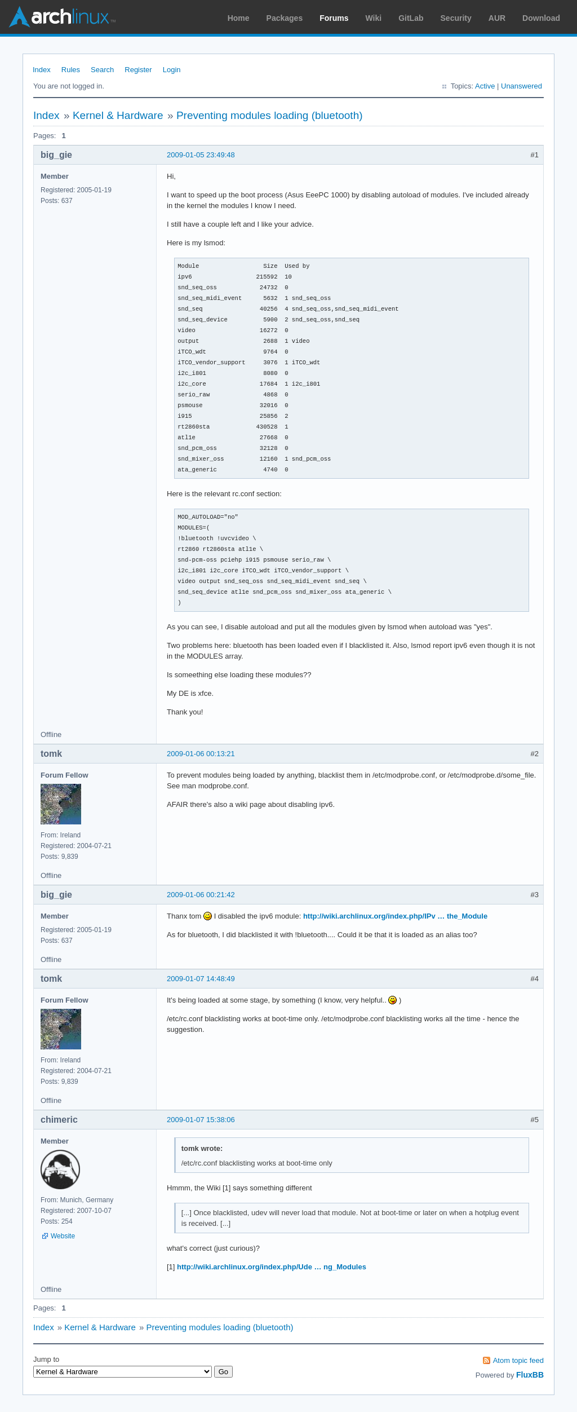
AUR (497, 18)
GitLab (410, 18)
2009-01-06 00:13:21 (201, 753)
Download (541, 18)
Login (172, 69)
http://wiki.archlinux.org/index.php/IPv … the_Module (395, 916)
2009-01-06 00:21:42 (201, 894)
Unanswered (521, 86)
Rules (70, 69)
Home (239, 18)
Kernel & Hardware (118, 115)
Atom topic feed (518, 1360)
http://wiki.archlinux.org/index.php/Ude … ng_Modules (271, 1267)
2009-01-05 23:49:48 (201, 155)
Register (138, 69)
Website (63, 1236)
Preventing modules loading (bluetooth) (269, 115)
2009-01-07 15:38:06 (201, 1119)
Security (456, 18)
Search (102, 69)
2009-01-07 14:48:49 (201, 978)
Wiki (374, 18)
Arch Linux (62, 17)
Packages (285, 18)
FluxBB (530, 1374)
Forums (333, 18)
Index (42, 69)
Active (485, 86)
